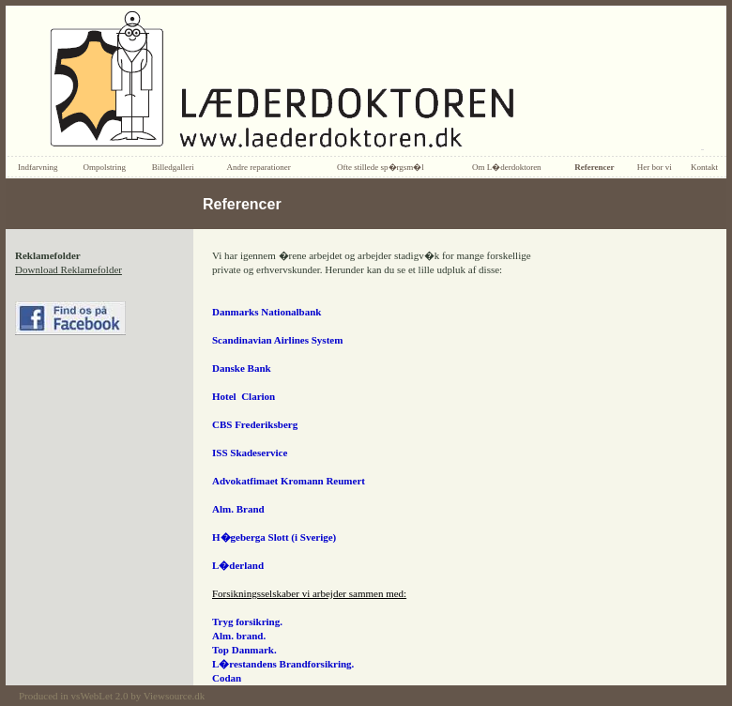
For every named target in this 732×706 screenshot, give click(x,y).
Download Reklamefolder (68, 269)
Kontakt (704, 167)
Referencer (594, 167)
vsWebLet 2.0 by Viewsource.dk (138, 695)
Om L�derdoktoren (506, 167)
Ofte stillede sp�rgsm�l (380, 167)
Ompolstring (104, 167)
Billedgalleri (173, 167)
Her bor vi (654, 167)
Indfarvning (38, 167)
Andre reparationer (258, 167)
